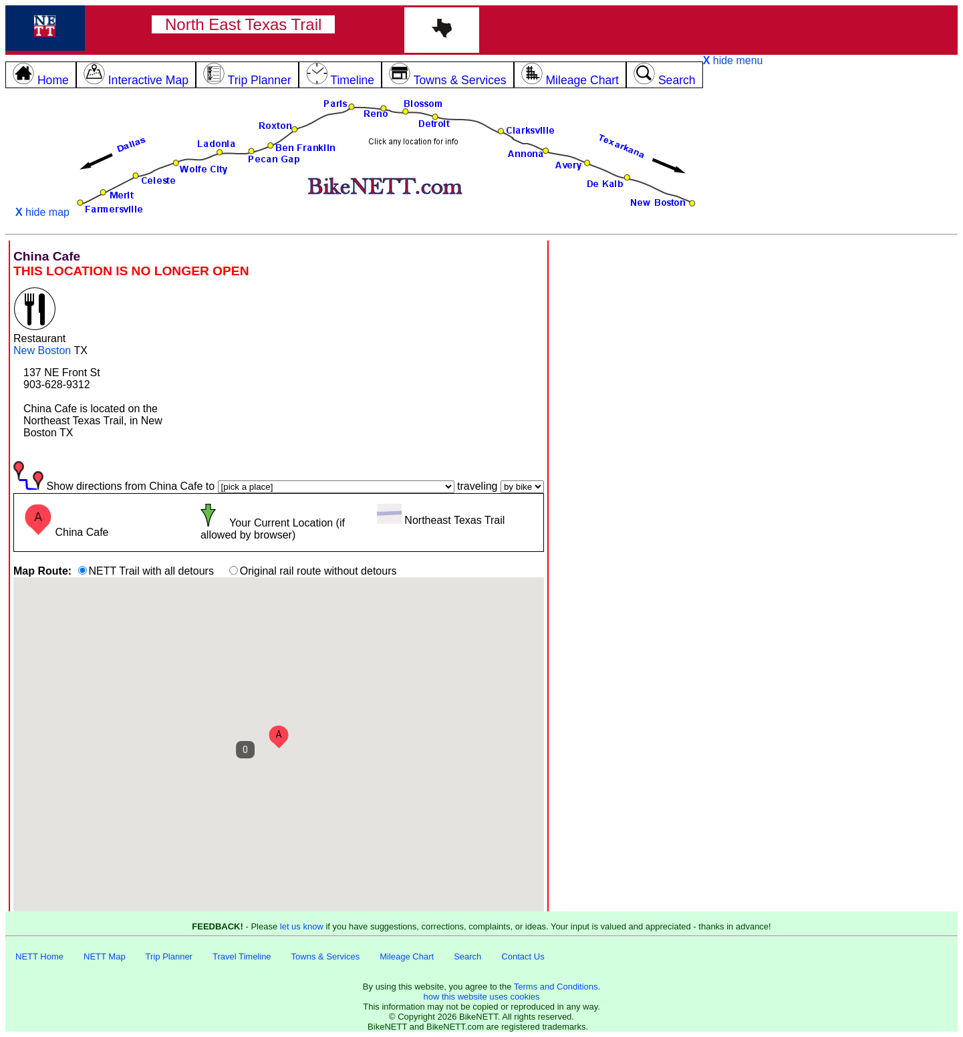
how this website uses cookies (481, 997)
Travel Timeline (242, 956)
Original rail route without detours (318, 571)
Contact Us (522, 956)
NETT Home (39, 956)
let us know (301, 926)
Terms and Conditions (556, 987)
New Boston (42, 350)
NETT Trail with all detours (151, 571)
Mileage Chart (407, 956)
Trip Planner (169, 956)
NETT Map (105, 956)
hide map (42, 212)
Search (467, 956)
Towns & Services (325, 956)
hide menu (733, 60)
